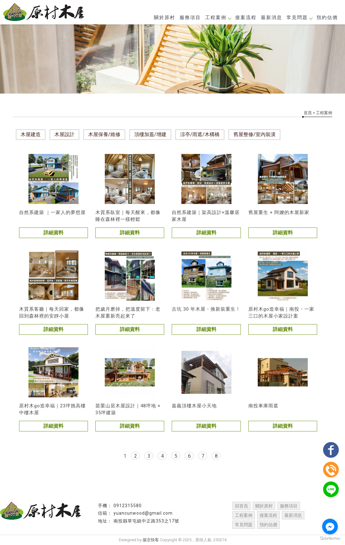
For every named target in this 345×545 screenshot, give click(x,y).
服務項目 (190, 17)
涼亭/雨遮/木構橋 (200, 134)
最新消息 (271, 17)
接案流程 (245, 17)
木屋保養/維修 (104, 134)
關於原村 (164, 17)
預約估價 (327, 17)
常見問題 (299, 17)
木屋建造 (31, 134)
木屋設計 (64, 134)
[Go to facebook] (330, 526)
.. (193, 539)
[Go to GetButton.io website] (330, 539)
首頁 (308, 112)
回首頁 (241, 505)
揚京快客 (151, 539)
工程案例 (218, 17)
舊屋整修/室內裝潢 (254, 134)
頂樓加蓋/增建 (150, 134)
